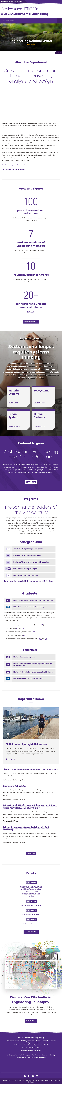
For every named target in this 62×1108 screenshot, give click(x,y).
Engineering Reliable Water (16, 786)
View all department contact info (31, 1050)
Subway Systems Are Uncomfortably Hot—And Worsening (26, 828)
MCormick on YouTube (37, 1076)
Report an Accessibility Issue (37, 1057)
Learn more (31, 482)
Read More (9, 759)
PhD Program (36, 1055)
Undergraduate (12, 1055)
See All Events (31, 932)
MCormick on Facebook (29, 1076)
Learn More (31, 1021)
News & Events (21, 1057)
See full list (31, 311)
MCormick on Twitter (24, 1076)
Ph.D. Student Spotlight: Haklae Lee (26, 744)
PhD (41, 625)
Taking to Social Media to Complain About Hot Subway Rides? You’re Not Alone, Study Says (30, 806)
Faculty (52, 1055)
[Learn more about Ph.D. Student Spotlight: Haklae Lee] (31, 723)
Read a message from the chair (13, 165)
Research (45, 1055)
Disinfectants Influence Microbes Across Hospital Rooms (30, 769)
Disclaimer (31, 1082)
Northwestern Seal (31, 1066)
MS (36, 625)
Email (38, 1048)
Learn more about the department (14, 169)
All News (31, 853)
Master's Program (24, 1055)
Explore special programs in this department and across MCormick (28, 581)
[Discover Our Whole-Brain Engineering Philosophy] (31, 974)
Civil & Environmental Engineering (25, 14)
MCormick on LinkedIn (33, 1076)
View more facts (31, 321)
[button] (59, 20)
